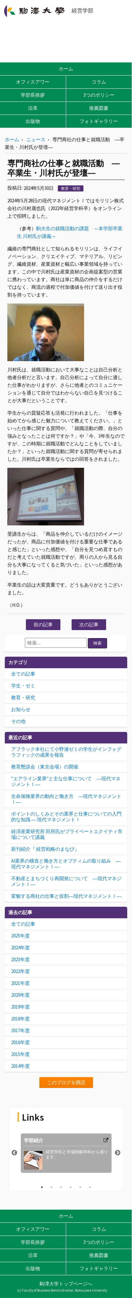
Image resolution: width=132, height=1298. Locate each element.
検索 (97, 643)
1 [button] (42, 1187)
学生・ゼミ (23, 686)
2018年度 (20, 1019)
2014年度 (20, 1066)
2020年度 (20, 995)
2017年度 (20, 1030)
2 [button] (51, 1187)
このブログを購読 (66, 1082)
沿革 (33, 108)
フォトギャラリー (99, 121)
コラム (99, 82)
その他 (18, 721)
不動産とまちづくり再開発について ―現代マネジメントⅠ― (66, 881)
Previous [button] (14, 1153)
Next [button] (117, 1153)
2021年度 (20, 983)
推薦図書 (98, 108)
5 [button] (80, 1187)
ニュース (35, 139)
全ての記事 (23, 674)
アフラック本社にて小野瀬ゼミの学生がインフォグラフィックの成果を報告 (66, 752)
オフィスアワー (33, 82)
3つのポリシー (98, 95)
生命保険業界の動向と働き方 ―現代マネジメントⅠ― (66, 799)
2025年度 (20, 936)
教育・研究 (70, 188)
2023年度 (20, 959)
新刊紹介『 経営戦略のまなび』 (45, 849)
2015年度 (20, 1054)
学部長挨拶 (33, 95)
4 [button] (70, 1187)
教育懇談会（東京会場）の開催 (44, 767)
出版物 (33, 121)
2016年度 (20, 1042)
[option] (66, 1153)
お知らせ (20, 709)
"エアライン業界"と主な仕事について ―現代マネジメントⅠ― (65, 781)
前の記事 (43, 624)
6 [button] (90, 1187)
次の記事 (88, 624)
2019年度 (20, 1007)
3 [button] (61, 1187)
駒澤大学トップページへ (66, 1284)
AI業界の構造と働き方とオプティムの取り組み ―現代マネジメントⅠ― (65, 864)
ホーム (66, 69)
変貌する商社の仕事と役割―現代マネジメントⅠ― (66, 896)
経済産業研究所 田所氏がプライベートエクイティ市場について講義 (66, 834)
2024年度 (20, 948)
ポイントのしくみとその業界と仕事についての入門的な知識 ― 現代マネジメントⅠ (66, 817)
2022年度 (20, 971)
